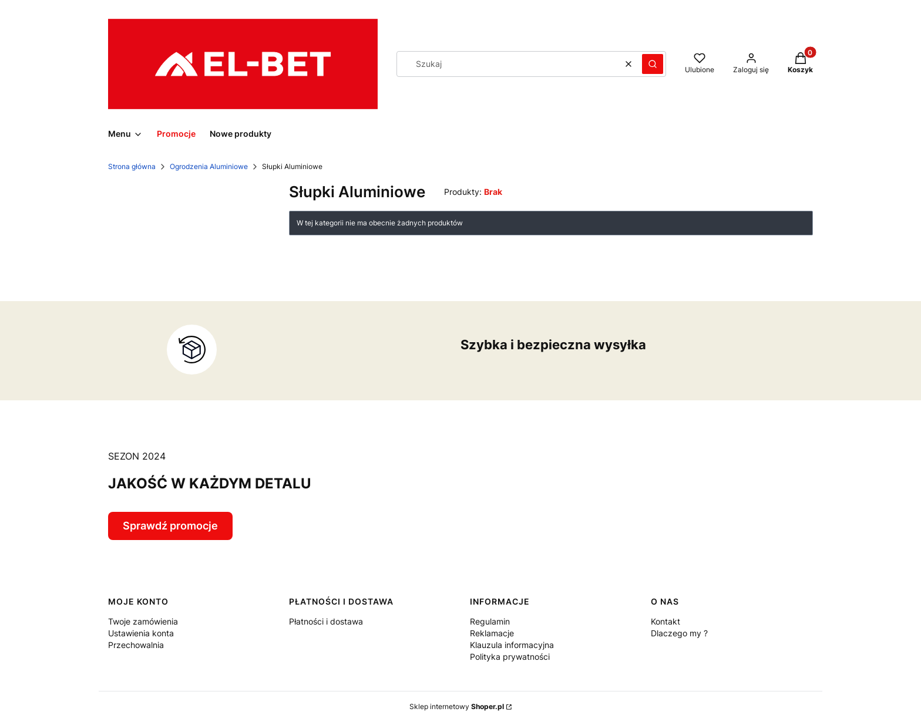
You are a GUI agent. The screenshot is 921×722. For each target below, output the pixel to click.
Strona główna (132, 166)
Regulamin (490, 621)
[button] (652, 64)
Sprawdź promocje (170, 525)
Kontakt (665, 621)
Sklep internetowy (456, 706)
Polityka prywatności (510, 657)
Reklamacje (492, 633)
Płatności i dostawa (326, 621)
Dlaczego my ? (679, 633)
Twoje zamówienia (143, 621)
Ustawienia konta (141, 633)
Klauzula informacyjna (512, 645)
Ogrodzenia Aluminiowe (209, 166)
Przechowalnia (136, 645)
